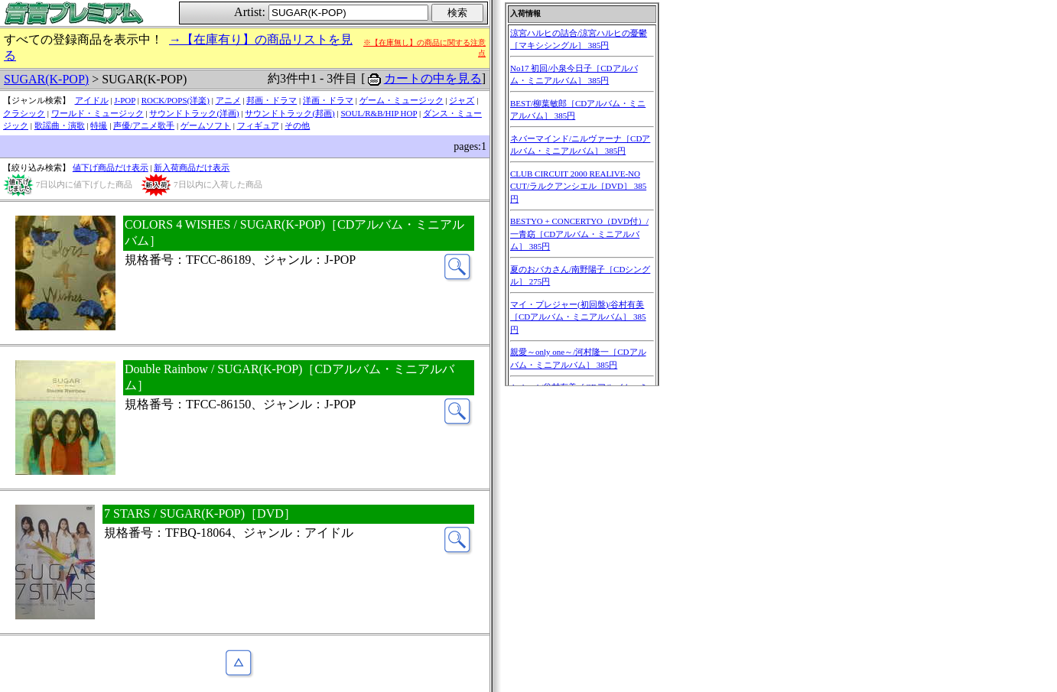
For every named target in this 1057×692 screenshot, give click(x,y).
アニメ (228, 100)
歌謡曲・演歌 (59, 125)
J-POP (124, 100)
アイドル (92, 100)
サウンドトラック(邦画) (289, 113)
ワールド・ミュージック (97, 113)
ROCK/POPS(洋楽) (175, 100)
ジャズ (461, 100)
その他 (297, 125)
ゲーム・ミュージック (401, 100)
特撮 (98, 125)
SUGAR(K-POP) (46, 79)
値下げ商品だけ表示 (110, 167)
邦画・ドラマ (271, 100)
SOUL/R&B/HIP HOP (378, 113)
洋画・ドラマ (328, 100)
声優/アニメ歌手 (143, 125)
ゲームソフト (206, 125)
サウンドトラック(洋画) (194, 113)
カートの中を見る (433, 78)
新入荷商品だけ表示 (191, 167)
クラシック (24, 113)
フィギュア (258, 125)
